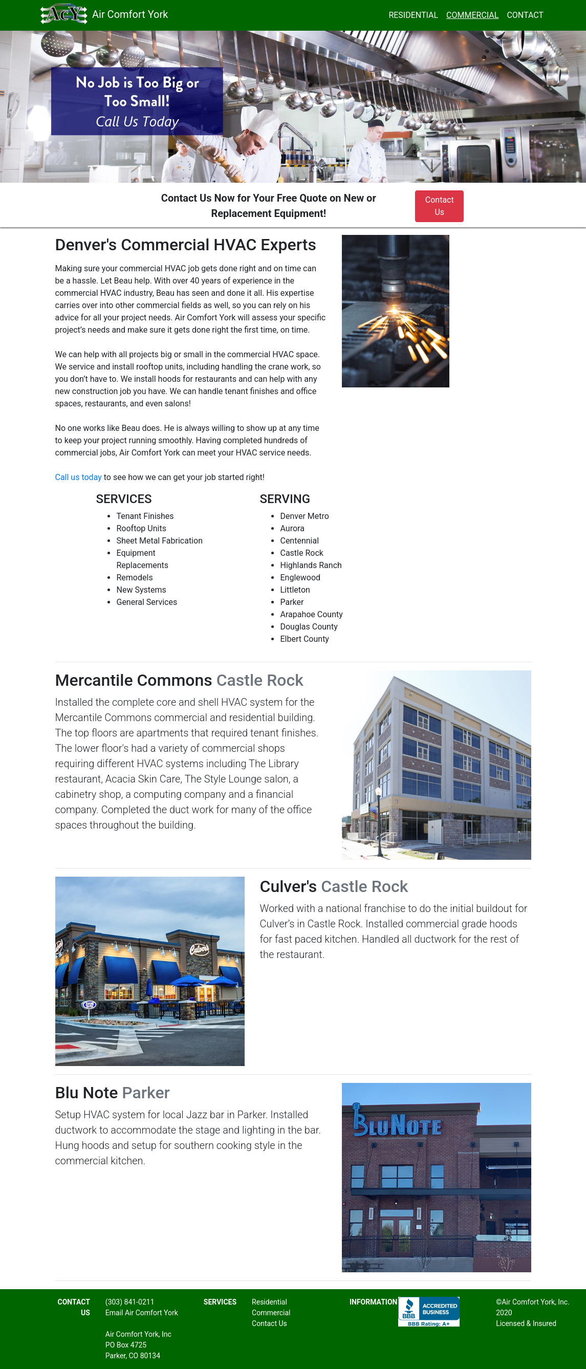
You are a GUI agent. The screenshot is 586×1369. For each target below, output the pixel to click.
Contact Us (269, 1323)
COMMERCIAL (472, 15)
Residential (269, 1302)
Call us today (78, 477)
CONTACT (525, 15)
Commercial (271, 1313)
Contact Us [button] (439, 206)
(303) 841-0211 (130, 1302)
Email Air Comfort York (141, 1313)
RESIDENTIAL (415, 14)
